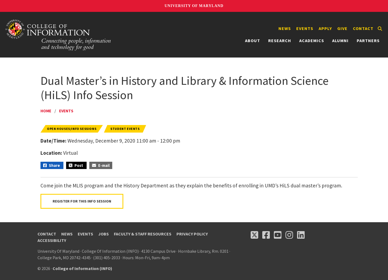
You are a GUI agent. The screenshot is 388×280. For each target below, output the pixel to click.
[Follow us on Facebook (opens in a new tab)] (266, 235)
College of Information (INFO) (82, 268)
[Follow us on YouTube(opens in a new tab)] (277, 235)
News (284, 28)
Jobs (103, 234)
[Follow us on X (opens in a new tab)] (254, 235)
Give (342, 28)
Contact (363, 28)
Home (45, 110)
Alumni (340, 40)
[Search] (380, 28)
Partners (368, 40)
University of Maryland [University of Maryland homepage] (194, 6)
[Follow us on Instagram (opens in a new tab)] (289, 235)
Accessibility (52, 240)
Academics (311, 40)
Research (279, 40)
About (252, 40)
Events (304, 28)
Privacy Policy (192, 234)
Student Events (124, 129)
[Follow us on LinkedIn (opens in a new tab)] (300, 235)
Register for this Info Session (82, 201)
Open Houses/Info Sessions (71, 129)
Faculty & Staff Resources (142, 234)
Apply (325, 28)
